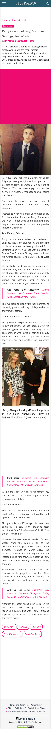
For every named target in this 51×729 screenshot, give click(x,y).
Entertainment (19, 20)
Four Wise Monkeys (12, 634)
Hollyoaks (23, 626)
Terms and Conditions (19, 705)
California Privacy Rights (35, 708)
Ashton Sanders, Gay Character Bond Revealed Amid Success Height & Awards (28, 293)
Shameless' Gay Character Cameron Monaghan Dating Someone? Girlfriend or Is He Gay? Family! (28, 593)
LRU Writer (9, 41)
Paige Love (36, 626)
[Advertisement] (25, 94)
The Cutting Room (32, 634)
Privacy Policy (36, 705)
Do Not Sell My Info (37, 711)
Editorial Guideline (15, 708)
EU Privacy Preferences (17, 711)
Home (5, 20)
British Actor (9, 626)
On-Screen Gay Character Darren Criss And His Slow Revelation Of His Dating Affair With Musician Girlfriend (28, 481)
